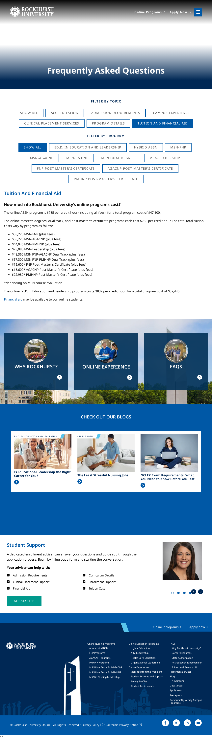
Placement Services (180, 671)
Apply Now (175, 690)
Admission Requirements (115, 113)
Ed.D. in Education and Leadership (87, 147)
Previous (193, 591)
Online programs (166, 627)
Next (200, 591)
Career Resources (182, 653)
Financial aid (13, 299)
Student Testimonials (142, 686)
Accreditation (65, 113)
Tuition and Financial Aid (185, 667)
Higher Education (140, 648)
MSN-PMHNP (77, 158)
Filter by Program (106, 136)
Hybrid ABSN (145, 147)
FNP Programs (97, 653)
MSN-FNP (178, 147)
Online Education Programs (144, 643)
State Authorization (182, 658)
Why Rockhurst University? (186, 648)
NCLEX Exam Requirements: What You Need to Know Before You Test (168, 477)
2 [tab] (179, 594)
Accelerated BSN (98, 648)
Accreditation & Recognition (187, 662)
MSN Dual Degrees (119, 158)
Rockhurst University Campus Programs (186, 701)
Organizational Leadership (145, 662)
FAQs (172, 643)
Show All (29, 113)
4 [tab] (191, 594)
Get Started (176, 685)
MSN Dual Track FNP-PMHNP (105, 672)
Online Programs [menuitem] (148, 12)
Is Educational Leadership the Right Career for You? (42, 474)
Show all (33, 147)
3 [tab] (185, 594)
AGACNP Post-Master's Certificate (140, 168)
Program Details (108, 123)
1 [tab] (173, 594)
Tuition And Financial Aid (163, 123)
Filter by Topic (106, 101)
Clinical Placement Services (51, 123)
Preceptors (176, 695)
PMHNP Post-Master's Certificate (106, 179)
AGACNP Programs (100, 658)
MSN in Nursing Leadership (104, 677)
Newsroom (178, 681)
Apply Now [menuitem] (178, 12)
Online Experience (139, 667)
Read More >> (16, 482)
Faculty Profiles (139, 681)
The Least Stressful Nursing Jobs (102, 475)
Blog (172, 676)
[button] (24, 601)
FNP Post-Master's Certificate (66, 168)
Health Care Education (143, 658)
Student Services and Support (147, 676)
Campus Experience (171, 113)
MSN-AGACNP (42, 158)
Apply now (197, 627)
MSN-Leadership (164, 158)
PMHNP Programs (99, 662)
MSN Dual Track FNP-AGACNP (105, 667)
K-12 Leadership (139, 653)
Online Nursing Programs (101, 643)
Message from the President (146, 671)
